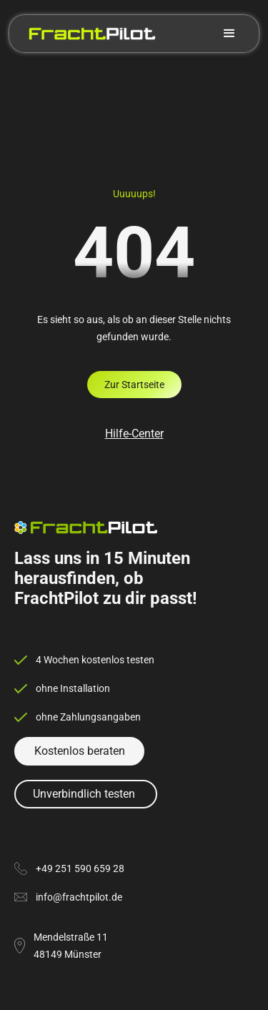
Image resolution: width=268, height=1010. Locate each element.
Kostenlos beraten (79, 751)
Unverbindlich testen (84, 794)
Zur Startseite (134, 384)
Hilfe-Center (134, 433)
